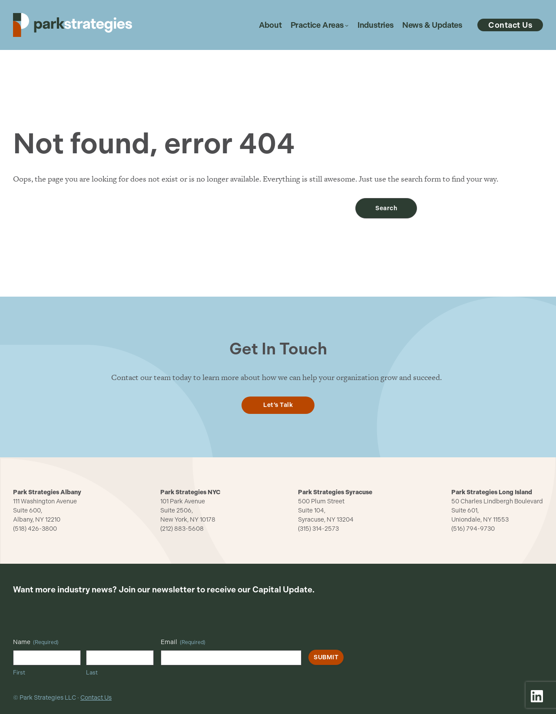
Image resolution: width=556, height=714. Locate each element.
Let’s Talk (278, 405)
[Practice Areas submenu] (346, 25)
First (19, 672)
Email (183, 642)
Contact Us (96, 697)
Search (386, 208)
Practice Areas (317, 25)
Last (92, 672)
